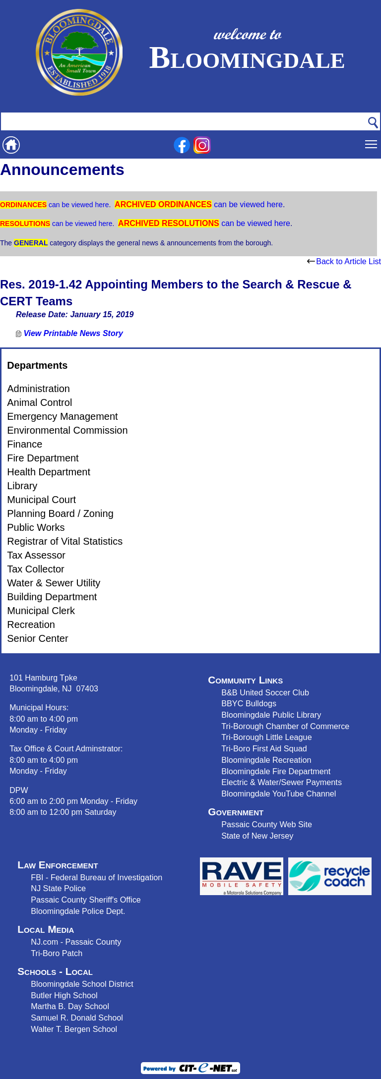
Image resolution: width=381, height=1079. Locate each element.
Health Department (48, 471)
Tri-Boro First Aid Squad (264, 748)
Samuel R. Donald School (77, 1017)
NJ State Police (58, 888)
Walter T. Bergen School (74, 1028)
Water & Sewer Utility (53, 582)
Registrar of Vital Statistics (65, 541)
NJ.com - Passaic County (76, 941)
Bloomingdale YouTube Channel (278, 793)
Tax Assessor (36, 555)
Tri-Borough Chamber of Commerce (285, 726)
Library (22, 485)
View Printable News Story (69, 333)
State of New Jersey (257, 835)
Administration (38, 388)
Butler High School (64, 995)
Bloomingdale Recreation (266, 759)
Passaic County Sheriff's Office (86, 899)
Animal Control (39, 402)
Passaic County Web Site (266, 824)
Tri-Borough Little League (266, 737)
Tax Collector (35, 569)
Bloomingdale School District (82, 983)
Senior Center (37, 638)
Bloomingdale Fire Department (275, 771)
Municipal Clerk (41, 610)
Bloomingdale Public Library (271, 714)
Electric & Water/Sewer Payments (281, 782)
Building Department (52, 596)
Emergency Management (62, 416)
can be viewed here (78, 205)
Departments (37, 365)
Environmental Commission (67, 430)
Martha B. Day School (70, 1006)
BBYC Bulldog (246, 703)
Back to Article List (344, 261)
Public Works (35, 527)
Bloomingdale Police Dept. (78, 911)
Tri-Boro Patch (56, 953)
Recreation (31, 624)
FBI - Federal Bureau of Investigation (96, 877)
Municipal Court (41, 499)
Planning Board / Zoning (60, 513)
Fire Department (43, 458)
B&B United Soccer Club (265, 692)
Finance (24, 444)
